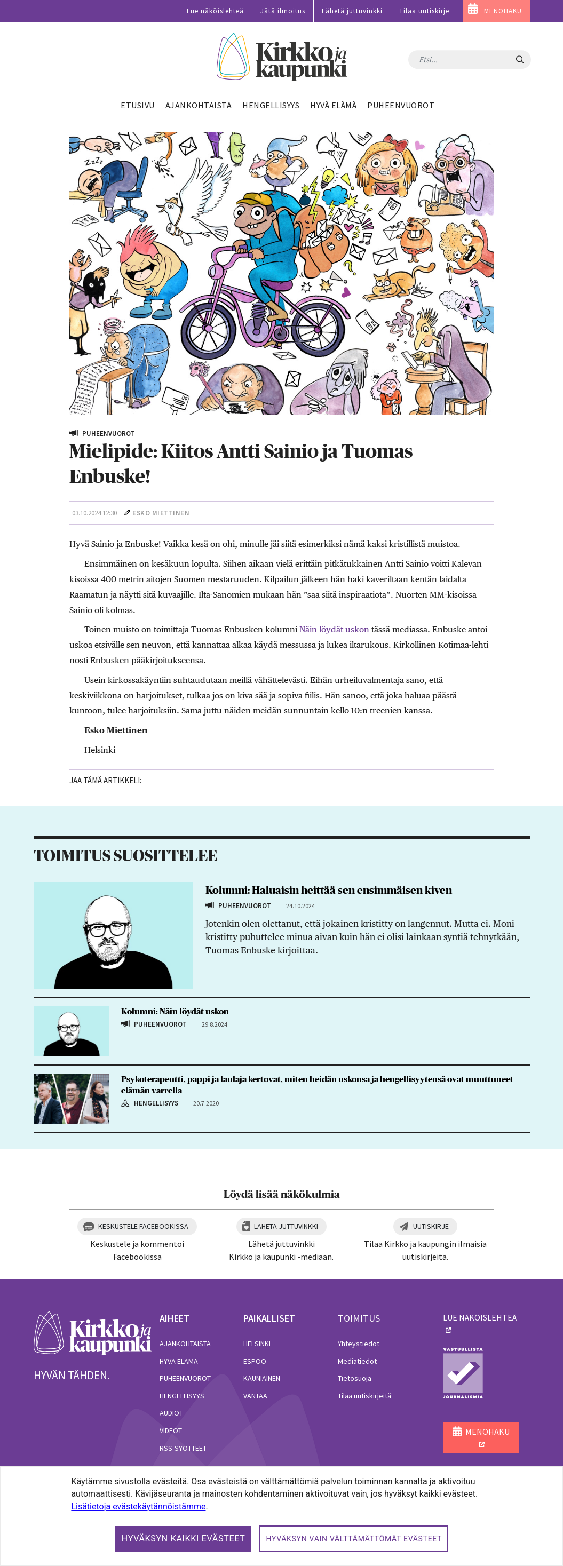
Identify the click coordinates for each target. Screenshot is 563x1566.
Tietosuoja (354, 1378)
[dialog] (281, 1516)
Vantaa (255, 1396)
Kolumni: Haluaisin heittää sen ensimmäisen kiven (328, 890)
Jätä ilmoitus (282, 10)
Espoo (254, 1361)
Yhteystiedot (358, 1343)
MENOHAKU (503, 10)
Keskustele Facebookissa (143, 1226)
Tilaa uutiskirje (424, 10)
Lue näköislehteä (215, 10)
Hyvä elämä (179, 1361)
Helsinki (257, 1343)
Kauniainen (261, 1378)
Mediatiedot (357, 1361)
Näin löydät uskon (334, 629)
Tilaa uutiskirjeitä (364, 1396)
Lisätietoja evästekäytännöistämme (138, 1506)
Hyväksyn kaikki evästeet (183, 1538)
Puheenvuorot (185, 1378)
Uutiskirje (431, 1226)
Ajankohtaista (185, 1343)
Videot (171, 1430)
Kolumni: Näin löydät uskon (175, 1011)
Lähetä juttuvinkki (352, 10)
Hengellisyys (182, 1396)
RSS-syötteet (183, 1448)
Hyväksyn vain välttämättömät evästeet (354, 1539)
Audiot (171, 1413)
